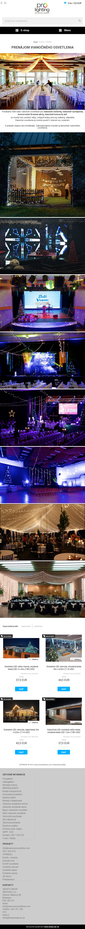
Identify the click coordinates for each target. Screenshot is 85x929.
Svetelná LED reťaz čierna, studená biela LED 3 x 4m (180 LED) (21, 667)
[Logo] (42, 8)
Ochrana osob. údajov (12, 829)
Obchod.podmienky (11, 822)
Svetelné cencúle (10, 867)
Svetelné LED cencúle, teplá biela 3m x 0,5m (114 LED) (21, 731)
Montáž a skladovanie (12, 801)
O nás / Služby (9, 838)
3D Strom (7, 876)
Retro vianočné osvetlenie (14, 813)
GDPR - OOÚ (8, 832)
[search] (79, 21)
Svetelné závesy (10, 873)
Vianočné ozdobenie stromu (15, 804)
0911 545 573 (9, 851)
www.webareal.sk (51, 927)
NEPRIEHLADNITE (10, 788)
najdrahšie (38, 626)
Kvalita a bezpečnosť (12, 791)
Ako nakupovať (9, 819)
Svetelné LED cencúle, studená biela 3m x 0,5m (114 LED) (63, 667)
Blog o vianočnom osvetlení (15, 810)
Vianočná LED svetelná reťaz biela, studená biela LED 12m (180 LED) (63, 731)
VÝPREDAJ (7, 854)
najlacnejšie (26, 626)
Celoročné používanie (12, 816)
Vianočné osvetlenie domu (14, 807)
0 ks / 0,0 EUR (74, 3)
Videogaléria (8, 782)
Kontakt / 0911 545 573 (13, 835)
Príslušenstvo (9, 879)
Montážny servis (10, 785)
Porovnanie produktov (12, 794)
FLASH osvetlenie (10, 864)
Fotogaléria (8, 779)
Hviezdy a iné (8, 861)
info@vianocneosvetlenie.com (16, 848)
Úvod (35, 42)
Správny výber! (9, 797)
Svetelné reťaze (10, 870)
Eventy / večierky (10, 857)
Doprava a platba (10, 826)
